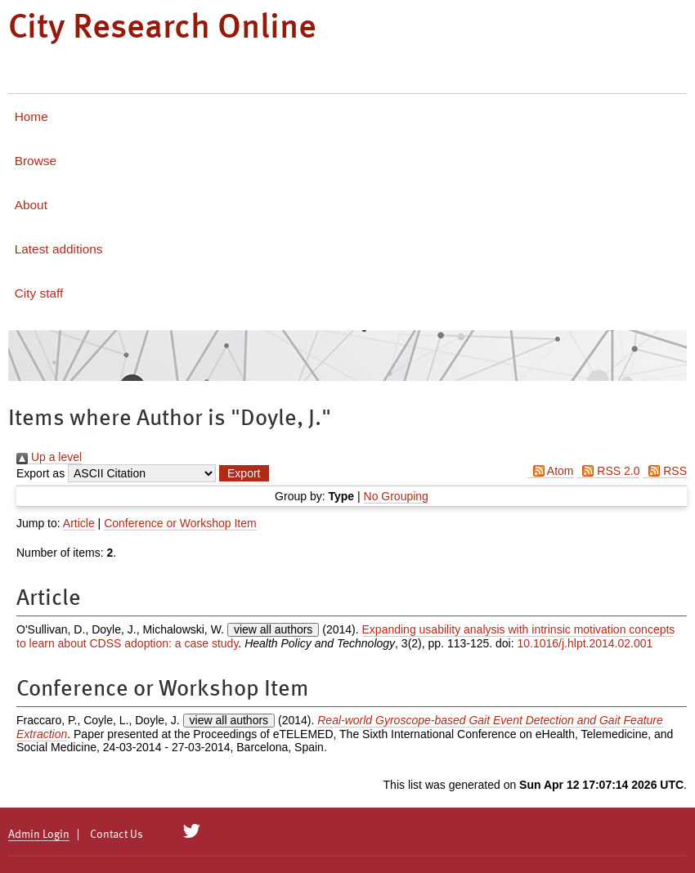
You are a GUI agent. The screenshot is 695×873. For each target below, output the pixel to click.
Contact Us (116, 834)
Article (79, 523)
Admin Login (39, 834)
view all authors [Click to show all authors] (273, 629)
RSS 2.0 (607, 470)
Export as (40, 473)
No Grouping (396, 496)
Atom (550, 470)
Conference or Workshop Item (180, 523)
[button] (243, 473)
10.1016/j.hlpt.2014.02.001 (585, 643)
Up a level (49, 456)
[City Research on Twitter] (191, 831)
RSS (665, 470)
